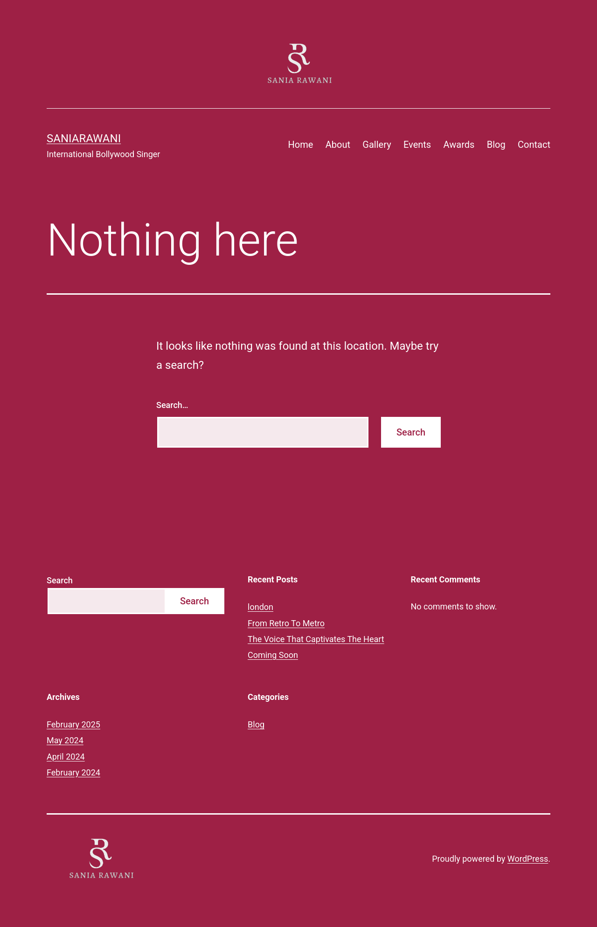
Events (417, 144)
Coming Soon (273, 655)
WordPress (527, 859)
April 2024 (66, 756)
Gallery (376, 144)
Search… (172, 405)
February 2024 (73, 772)
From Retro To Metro (286, 623)
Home (300, 144)
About (338, 144)
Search (60, 580)
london (260, 607)
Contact (534, 144)
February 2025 (73, 724)
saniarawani (84, 138)
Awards (459, 144)
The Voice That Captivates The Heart (316, 639)
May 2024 (65, 740)
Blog (496, 144)
